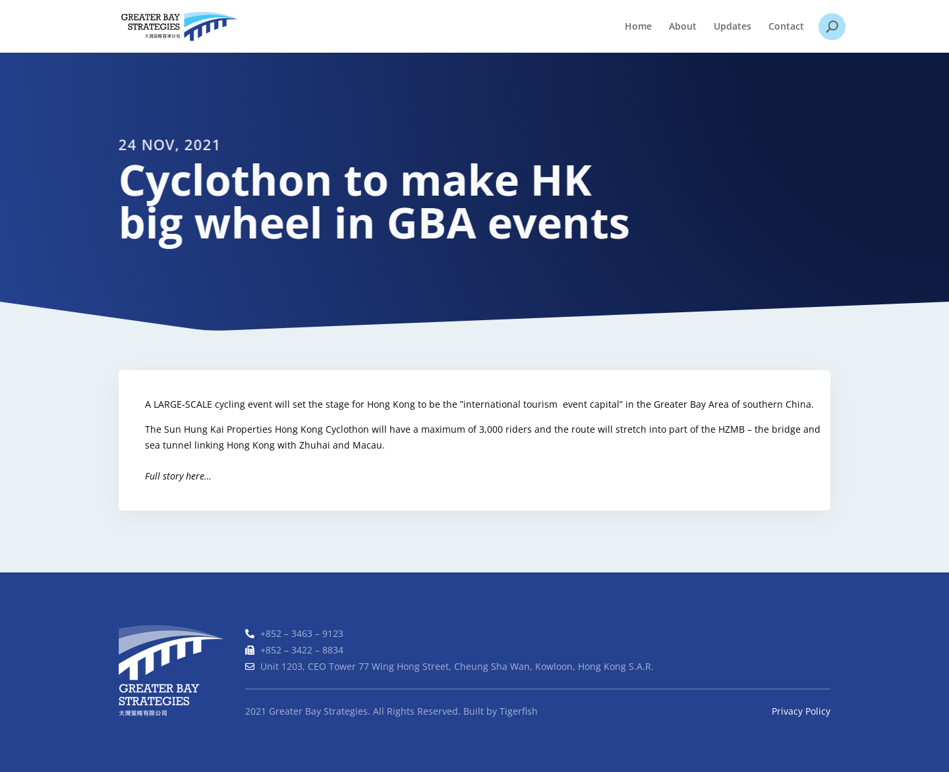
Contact (786, 27)
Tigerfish (519, 711)
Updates (732, 27)
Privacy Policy (801, 711)
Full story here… (179, 476)
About (683, 27)
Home (638, 27)
